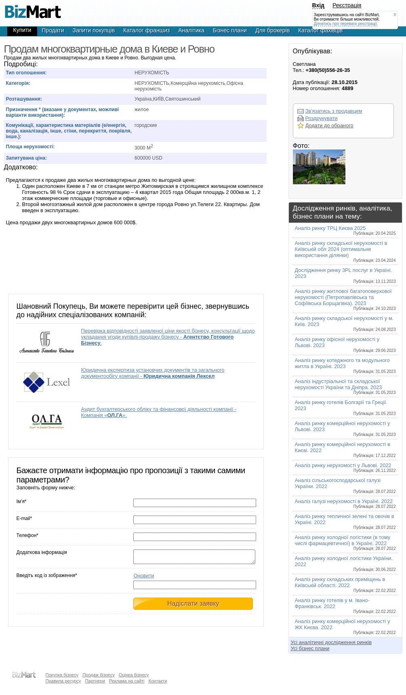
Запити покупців (94, 30)
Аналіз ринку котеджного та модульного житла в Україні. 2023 (345, 365)
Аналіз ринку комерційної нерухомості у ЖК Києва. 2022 (345, 626)
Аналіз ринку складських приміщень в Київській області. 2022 (345, 584)
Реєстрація (346, 5)
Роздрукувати (321, 118)
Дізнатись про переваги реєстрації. (346, 23)
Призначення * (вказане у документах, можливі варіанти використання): (62, 112)
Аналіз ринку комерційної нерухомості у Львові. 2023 (345, 428)
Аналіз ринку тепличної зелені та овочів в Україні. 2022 (345, 521)
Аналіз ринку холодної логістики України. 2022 (345, 563)
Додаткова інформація (42, 552)
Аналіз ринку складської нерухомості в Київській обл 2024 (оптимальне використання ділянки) (345, 251)
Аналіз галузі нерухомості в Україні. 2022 (345, 503)
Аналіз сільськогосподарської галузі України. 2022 (345, 485)
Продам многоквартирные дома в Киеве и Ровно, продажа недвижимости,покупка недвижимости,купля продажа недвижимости (33, 8)
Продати (53, 30)
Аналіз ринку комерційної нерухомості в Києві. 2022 (345, 449)
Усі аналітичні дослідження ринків (331, 642)
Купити (22, 30)
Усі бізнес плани (310, 648)
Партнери (95, 680)
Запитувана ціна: (26, 158)
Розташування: (24, 99)
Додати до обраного (329, 125)
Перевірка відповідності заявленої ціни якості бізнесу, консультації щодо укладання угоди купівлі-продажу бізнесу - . (168, 337)
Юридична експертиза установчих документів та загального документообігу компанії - (153, 373)
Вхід (318, 5)
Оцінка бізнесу (134, 674)
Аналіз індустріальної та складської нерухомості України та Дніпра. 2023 (345, 386)
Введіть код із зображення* (47, 578)
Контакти (158, 680)
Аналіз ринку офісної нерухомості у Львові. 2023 (345, 344)
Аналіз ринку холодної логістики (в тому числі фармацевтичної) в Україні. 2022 (345, 542)
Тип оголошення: (26, 73)
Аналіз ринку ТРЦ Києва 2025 (345, 230)
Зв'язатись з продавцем (333, 111)
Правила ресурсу (63, 680)
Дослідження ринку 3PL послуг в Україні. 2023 (345, 275)
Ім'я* (22, 501)
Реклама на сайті (127, 680)
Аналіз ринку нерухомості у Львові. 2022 (345, 467)
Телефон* (27, 535)
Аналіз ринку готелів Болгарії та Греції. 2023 (345, 407)
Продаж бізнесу (98, 674)
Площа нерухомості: (30, 147)
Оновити (143, 578)
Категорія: (18, 83)
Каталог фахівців (320, 30)
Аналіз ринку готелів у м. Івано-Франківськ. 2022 (345, 605)
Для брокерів (272, 30)
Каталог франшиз (146, 30)
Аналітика (191, 30)
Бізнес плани (230, 30)
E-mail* (24, 518)
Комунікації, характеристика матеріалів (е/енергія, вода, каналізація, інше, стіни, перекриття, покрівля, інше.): (69, 130)
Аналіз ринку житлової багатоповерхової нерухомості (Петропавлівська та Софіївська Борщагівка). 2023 (345, 299)
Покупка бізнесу (62, 674)
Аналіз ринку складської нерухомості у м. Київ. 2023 (345, 323)
